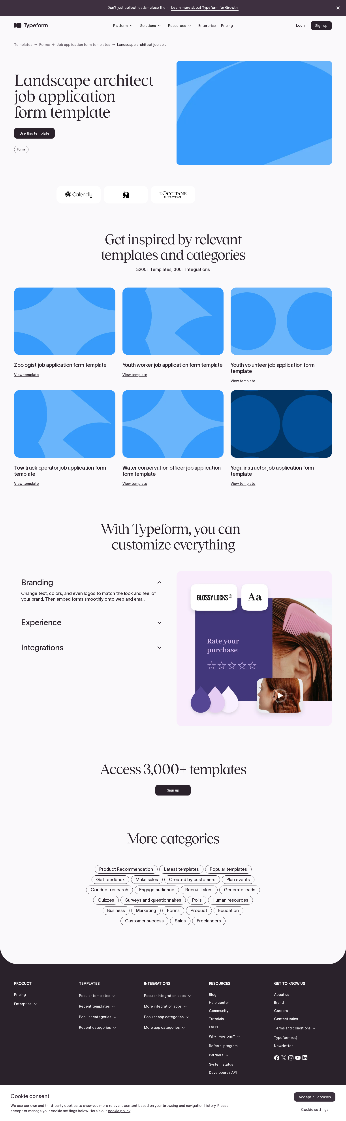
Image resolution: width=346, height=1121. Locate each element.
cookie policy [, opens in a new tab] (119, 1111)
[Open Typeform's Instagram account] (290, 1057)
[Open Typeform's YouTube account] (298, 1057)
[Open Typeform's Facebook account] (276, 1057)
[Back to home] (31, 25)
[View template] (64, 332)
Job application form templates (83, 45)
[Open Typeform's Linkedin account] (305, 1057)
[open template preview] (254, 113)
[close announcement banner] (338, 8)
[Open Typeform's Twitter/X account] (283, 1057)
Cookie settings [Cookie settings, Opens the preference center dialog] (314, 1110)
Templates (23, 45)
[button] (124, 25)
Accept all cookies (315, 1097)
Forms (44, 45)
